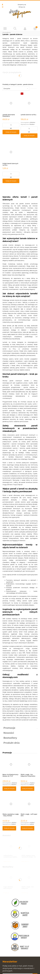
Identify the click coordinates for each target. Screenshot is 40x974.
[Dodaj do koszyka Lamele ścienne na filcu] (29, 135)
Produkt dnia (11, 742)
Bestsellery (10, 737)
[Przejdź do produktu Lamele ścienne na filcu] (29, 103)
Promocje (9, 727)
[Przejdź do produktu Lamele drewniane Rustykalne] (11, 103)
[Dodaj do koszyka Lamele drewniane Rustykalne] (11, 132)
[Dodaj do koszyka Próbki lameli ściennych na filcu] (11, 181)
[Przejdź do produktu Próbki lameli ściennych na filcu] (11, 152)
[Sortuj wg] (16, 88)
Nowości (8, 732)
